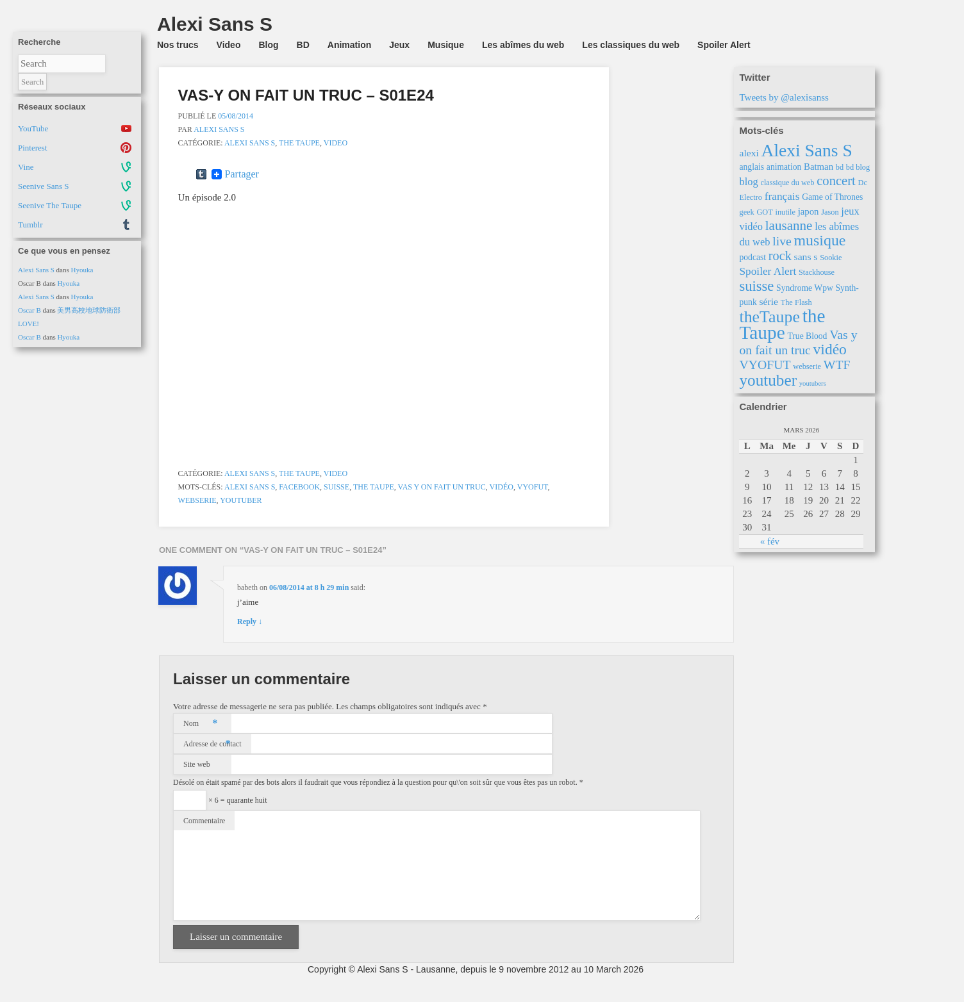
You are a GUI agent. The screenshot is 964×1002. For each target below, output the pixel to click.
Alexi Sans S (36, 270)
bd (840, 167)
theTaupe (769, 317)
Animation (349, 45)
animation (784, 167)
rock (780, 256)
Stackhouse (817, 272)
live (782, 241)
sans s (806, 256)
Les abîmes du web (523, 45)
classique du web (787, 182)
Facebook (299, 486)
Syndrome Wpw (804, 288)
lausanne (789, 225)
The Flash (796, 302)
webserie (197, 500)
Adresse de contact (212, 743)
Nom (200, 723)
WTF (837, 364)
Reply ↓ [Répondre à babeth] (249, 621)
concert (836, 181)
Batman (818, 166)
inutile (785, 212)
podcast (752, 257)
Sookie (831, 257)
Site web (196, 764)
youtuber (241, 500)
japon (808, 211)
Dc (862, 182)
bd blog (858, 167)
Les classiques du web (630, 45)
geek (746, 212)
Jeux (399, 45)
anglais (751, 167)
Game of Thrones (832, 197)
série (768, 301)
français (782, 196)
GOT (764, 212)
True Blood (807, 336)
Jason (829, 212)
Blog (268, 45)
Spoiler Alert (724, 45)
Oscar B (29, 310)
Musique (446, 45)
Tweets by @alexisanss (783, 97)
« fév (769, 541)
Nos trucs (178, 45)
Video (229, 45)
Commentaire (204, 820)
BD (303, 45)
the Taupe (299, 142)
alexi (748, 152)
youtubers (812, 383)
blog (748, 182)
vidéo (501, 486)
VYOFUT (532, 486)
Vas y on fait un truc (442, 486)
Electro (750, 197)
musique (820, 240)
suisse (336, 486)
